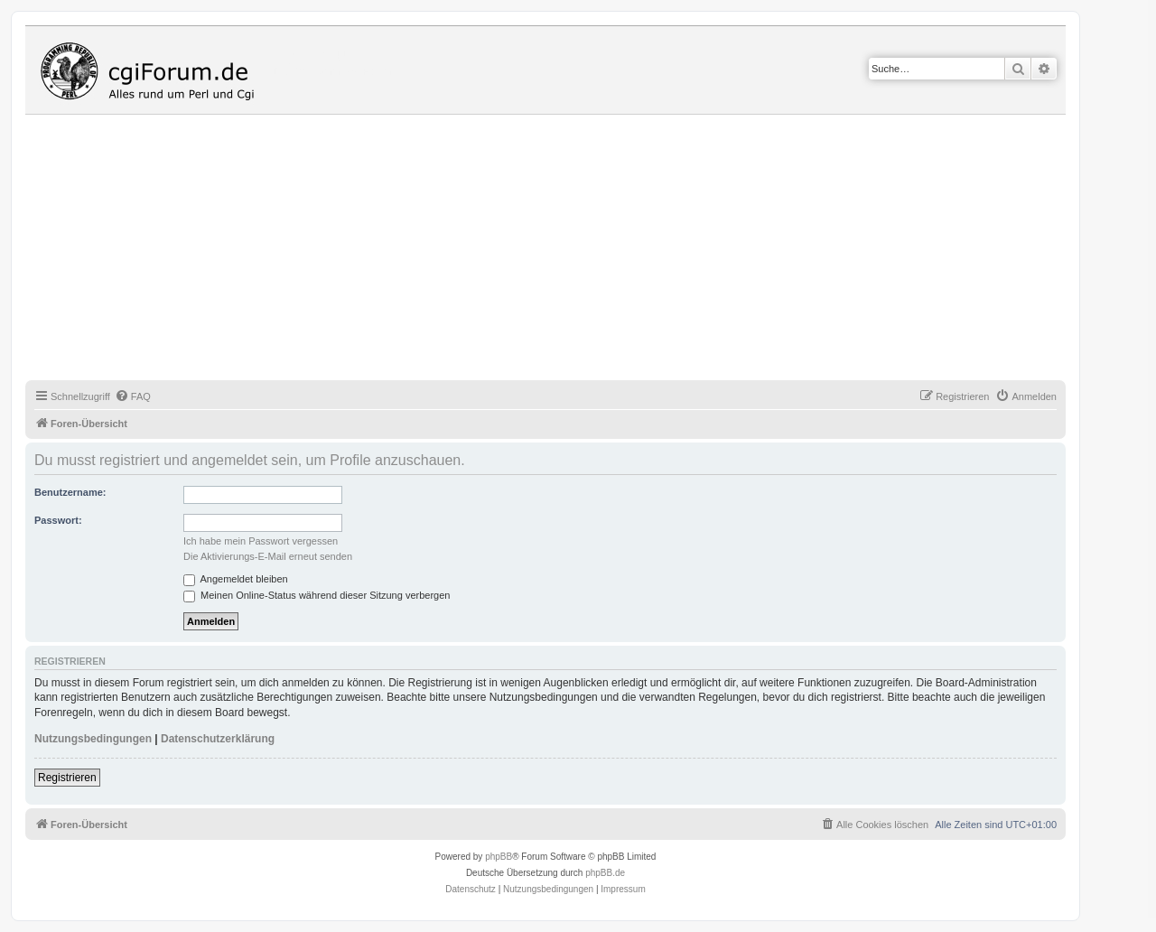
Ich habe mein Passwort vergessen (260, 541)
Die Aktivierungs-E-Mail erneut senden (267, 556)
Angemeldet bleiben (235, 578)
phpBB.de (605, 873)
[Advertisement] (567, 250)
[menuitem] (133, 396)
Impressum (623, 889)
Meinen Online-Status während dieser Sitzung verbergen (316, 595)
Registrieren (67, 777)
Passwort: (58, 520)
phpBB (498, 857)
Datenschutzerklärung (218, 738)
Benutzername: (70, 492)
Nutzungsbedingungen (93, 738)
